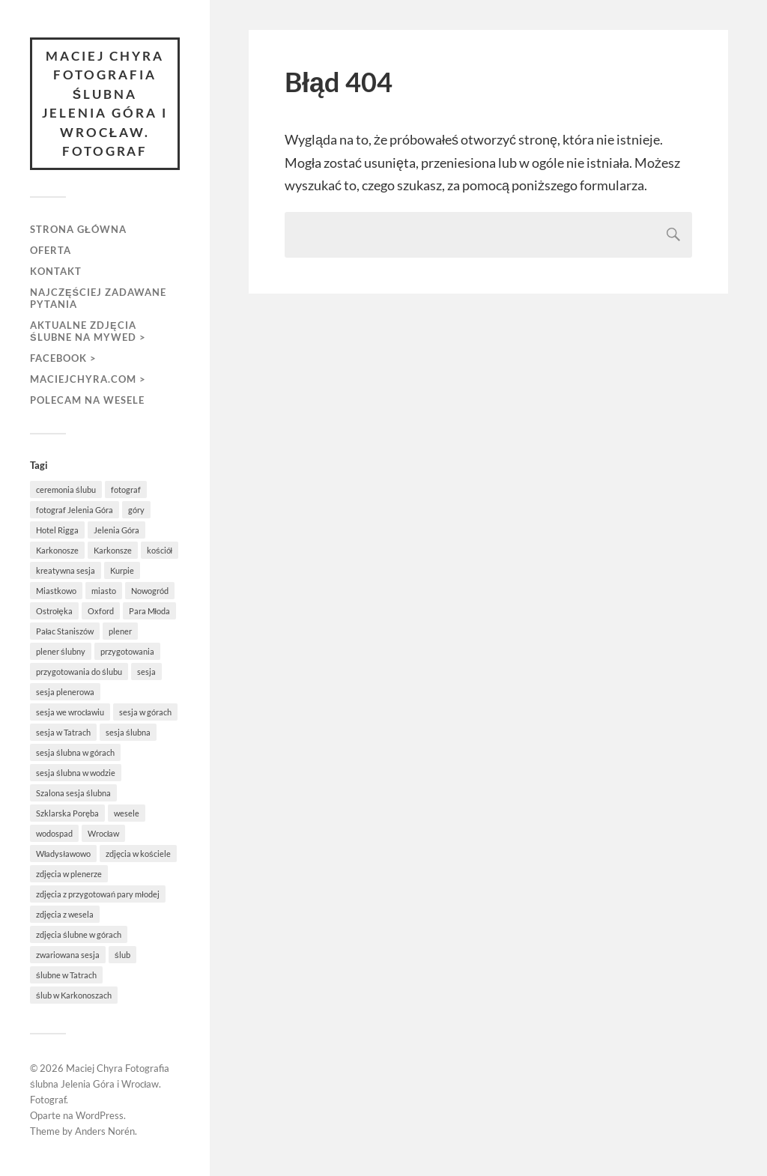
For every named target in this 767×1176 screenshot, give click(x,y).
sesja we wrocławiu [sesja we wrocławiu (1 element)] (70, 712)
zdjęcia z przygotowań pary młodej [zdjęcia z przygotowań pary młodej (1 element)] (98, 894)
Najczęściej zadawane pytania (98, 298)
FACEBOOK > (63, 358)
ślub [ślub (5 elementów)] (122, 955)
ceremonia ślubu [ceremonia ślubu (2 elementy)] (66, 489)
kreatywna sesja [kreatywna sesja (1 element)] (65, 570)
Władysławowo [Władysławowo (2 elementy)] (63, 853)
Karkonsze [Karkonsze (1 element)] (113, 550)
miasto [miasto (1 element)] (103, 590)
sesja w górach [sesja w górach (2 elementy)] (145, 712)
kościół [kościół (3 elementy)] (159, 550)
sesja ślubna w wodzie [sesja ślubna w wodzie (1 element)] (75, 773)
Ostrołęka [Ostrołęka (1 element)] (54, 611)
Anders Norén (105, 1131)
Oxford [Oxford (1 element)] (101, 611)
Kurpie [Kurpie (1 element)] (122, 570)
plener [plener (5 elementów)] (120, 631)
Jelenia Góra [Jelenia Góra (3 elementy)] (116, 530)
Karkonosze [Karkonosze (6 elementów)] (57, 550)
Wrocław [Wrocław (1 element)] (103, 833)
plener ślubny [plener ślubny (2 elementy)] (60, 651)
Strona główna (78, 229)
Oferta (50, 250)
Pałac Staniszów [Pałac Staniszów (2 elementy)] (65, 631)
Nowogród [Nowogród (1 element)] (150, 590)
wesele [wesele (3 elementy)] (126, 813)
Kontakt (56, 271)
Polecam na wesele (87, 400)
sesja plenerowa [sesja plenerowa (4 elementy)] (65, 692)
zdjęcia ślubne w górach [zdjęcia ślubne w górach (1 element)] (78, 934)
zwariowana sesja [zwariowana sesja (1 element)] (68, 955)
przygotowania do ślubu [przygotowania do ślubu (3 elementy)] (79, 671)
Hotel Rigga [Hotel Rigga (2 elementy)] (57, 530)
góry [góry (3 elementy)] (136, 510)
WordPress (100, 1115)
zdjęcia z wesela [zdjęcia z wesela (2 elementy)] (65, 914)
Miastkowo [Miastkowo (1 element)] (56, 590)
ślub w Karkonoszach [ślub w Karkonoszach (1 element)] (74, 995)
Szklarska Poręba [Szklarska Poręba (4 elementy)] (67, 813)
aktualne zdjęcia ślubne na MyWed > (88, 331)
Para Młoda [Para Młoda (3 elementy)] (149, 611)
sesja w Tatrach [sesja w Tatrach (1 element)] (63, 732)
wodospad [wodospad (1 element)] (54, 833)
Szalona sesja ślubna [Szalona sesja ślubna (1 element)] (73, 793)
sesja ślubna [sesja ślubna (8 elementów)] (128, 732)
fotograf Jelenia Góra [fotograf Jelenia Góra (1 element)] (74, 510)
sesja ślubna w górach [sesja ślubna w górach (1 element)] (75, 752)
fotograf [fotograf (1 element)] (126, 489)
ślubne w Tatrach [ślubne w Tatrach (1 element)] (66, 975)
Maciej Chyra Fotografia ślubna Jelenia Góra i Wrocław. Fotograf (105, 104)
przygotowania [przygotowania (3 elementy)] (127, 651)
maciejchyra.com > (88, 379)
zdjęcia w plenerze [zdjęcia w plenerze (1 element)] (69, 874)
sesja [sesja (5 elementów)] (146, 671)
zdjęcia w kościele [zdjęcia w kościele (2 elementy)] (138, 853)
